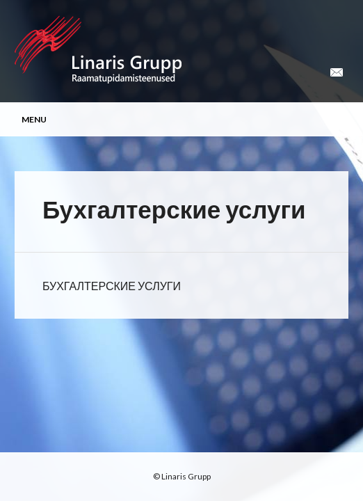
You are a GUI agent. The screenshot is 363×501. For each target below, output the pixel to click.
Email (336, 73)
